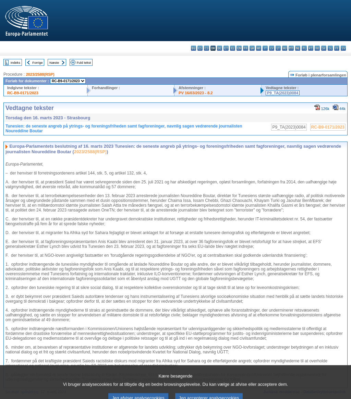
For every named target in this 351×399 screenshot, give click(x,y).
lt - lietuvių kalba (278, 48)
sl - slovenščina (330, 48)
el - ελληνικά (232, 48)
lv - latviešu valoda (271, 48)
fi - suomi (336, 48)
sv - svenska (343, 48)
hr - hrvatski (258, 48)
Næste (54, 62)
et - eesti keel (226, 48)
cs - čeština (206, 48)
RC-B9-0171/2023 (22, 93)
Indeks (15, 62)
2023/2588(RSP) (40, 74)
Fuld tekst (84, 62)
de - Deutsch (219, 48)
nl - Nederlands (297, 48)
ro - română (317, 48)
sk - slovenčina (323, 48)
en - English (239, 48)
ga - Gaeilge (252, 48)
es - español (200, 48)
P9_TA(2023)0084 (282, 93)
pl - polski (304, 48)
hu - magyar (284, 48)
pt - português (310, 48)
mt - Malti (291, 48)
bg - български (193, 48)
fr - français (245, 48)
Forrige (37, 62)
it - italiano (265, 48)
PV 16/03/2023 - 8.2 (196, 93)
